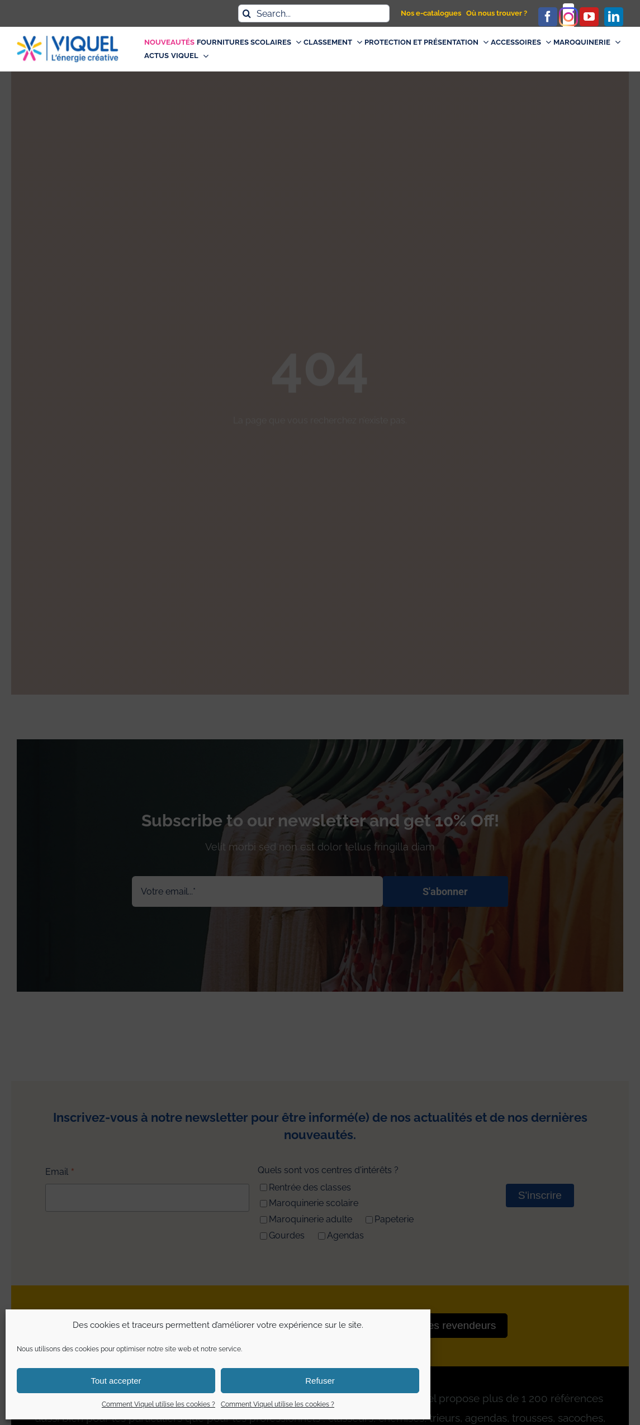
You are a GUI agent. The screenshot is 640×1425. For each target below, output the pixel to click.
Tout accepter (116, 1380)
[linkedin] (613, 16)
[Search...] (314, 13)
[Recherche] (247, 13)
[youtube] (589, 16)
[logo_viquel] (67, 40)
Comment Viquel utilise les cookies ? (158, 1404)
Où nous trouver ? (496, 13)
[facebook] (547, 16)
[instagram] (568, 16)
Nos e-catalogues (431, 13)
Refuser (320, 1380)
